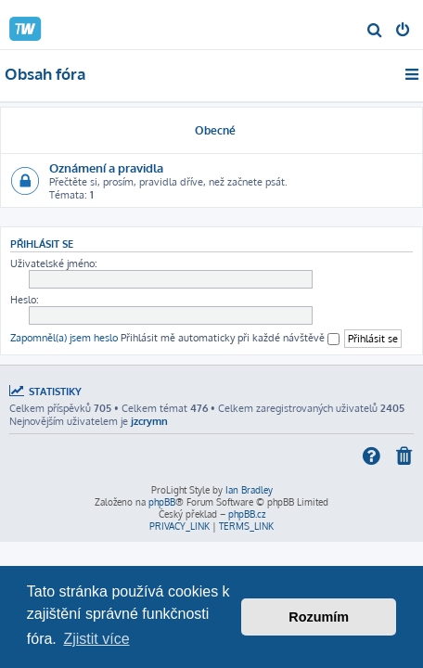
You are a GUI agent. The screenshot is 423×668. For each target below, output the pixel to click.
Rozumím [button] (318, 617)
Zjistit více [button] (96, 639)
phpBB (161, 501)
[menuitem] (375, 31)
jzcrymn (149, 421)
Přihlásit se (41, 244)
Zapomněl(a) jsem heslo (64, 337)
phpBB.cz (246, 514)
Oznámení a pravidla (106, 167)
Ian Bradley (249, 489)
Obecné (215, 130)
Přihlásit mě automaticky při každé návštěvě (230, 338)
